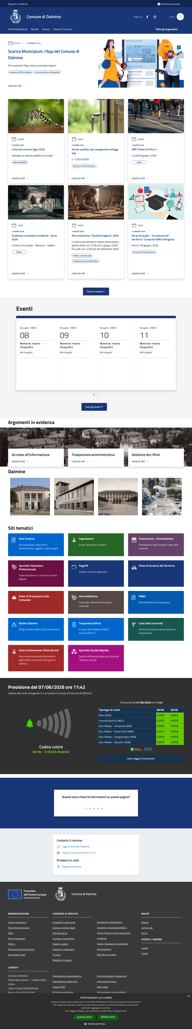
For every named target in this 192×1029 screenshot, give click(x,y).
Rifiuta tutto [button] (108, 1017)
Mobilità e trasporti (62, 960)
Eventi (144, 953)
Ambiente (102, 938)
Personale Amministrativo (21, 949)
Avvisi (16, 43)
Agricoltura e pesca (106, 954)
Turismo (56, 955)
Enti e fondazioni (16, 938)
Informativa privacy (107, 981)
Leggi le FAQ (58, 987)
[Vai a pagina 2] (97, 394)
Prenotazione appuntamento (67, 976)
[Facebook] (146, 17)
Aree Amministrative (18, 928)
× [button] (189, 996)
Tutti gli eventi (94, 407)
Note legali (102, 987)
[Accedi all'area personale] (169, 4)
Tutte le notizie (96, 291)
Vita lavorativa (59, 933)
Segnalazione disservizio (64, 981)
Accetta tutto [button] (84, 1017)
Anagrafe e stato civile (63, 922)
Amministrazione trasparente (112, 976)
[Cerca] (180, 16)
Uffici (10, 933)
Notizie (18, 139)
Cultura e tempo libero (63, 928)
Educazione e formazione (109, 922)
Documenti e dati (17, 955)
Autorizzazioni (104, 949)
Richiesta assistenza (62, 992)
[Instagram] (154, 17)
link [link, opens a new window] (124, 1011)
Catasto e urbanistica (63, 949)
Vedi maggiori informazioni (141, 758)
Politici (11, 944)
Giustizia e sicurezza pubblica (112, 927)
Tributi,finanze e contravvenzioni (113, 933)
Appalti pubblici (60, 944)
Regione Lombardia (18, 4)
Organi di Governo (17, 922)
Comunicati (147, 928)
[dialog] (96, 1011)
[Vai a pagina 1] (94, 394)
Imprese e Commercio (63, 938)
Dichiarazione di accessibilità (111, 992)
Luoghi (144, 948)
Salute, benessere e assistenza (112, 944)
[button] (96, 1023)
